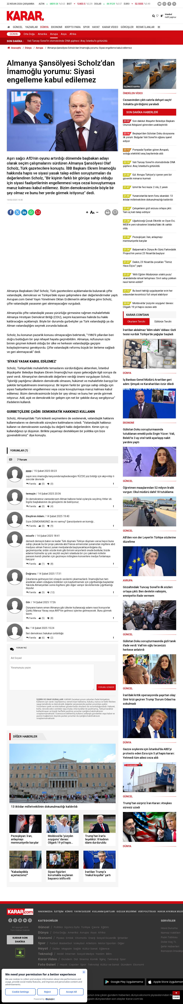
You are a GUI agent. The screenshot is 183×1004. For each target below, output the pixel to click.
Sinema (84, 959)
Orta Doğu (29, 34)
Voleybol (78, 943)
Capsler (74, 964)
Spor (86, 27)
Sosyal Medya (85, 954)
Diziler (56, 948)
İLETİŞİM (58, 911)
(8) (51, 564)
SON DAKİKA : (15, 41)
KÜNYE (69, 911)
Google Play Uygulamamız (127, 982)
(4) (51, 506)
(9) (51, 526)
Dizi (76, 959)
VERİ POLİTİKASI (147, 911)
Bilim (109, 954)
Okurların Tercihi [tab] (136, 321)
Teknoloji (45, 954)
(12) (52, 592)
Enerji (91, 938)
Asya (63, 34)
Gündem (66, 959)
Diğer (121, 943)
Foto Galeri (47, 964)
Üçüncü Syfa (71, 927)
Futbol (54, 943)
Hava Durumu (169, 928)
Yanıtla (32, 484)
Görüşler (127, 27)
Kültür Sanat (90, 948)
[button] (87, 213)
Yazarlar (31, 27)
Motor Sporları (107, 943)
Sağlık (77, 948)
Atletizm (91, 943)
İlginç (102, 959)
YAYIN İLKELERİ (82, 911)
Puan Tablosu (169, 937)
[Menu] (158, 27)
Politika (58, 927)
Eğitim (105, 927)
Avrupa (54, 34)
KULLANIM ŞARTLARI (103, 911)
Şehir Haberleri (170, 946)
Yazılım (100, 954)
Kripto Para (73, 27)
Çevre (95, 927)
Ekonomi (56, 27)
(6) (43, 637)
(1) (43, 564)
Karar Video (110, 27)
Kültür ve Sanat (109, 964)
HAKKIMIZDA (45, 911)
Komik (94, 959)
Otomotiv (81, 938)
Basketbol (65, 943)
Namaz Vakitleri (170, 933)
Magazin (67, 948)
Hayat (96, 27)
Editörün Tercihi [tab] (162, 321)
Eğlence (104, 948)
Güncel (18, 27)
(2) (51, 637)
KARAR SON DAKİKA (20, 939)
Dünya (44, 27)
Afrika (73, 34)
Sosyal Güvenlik (106, 938)
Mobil (60, 954)
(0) (43, 484)
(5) (43, 592)
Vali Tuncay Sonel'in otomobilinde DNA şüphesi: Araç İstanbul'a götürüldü (67, 41)
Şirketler (123, 938)
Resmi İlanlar (145, 27)
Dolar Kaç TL (168, 942)
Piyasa (60, 938)
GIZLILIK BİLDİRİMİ (126, 911)
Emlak (69, 938)
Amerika (42, 34)
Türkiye (85, 927)
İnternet (70, 954)
